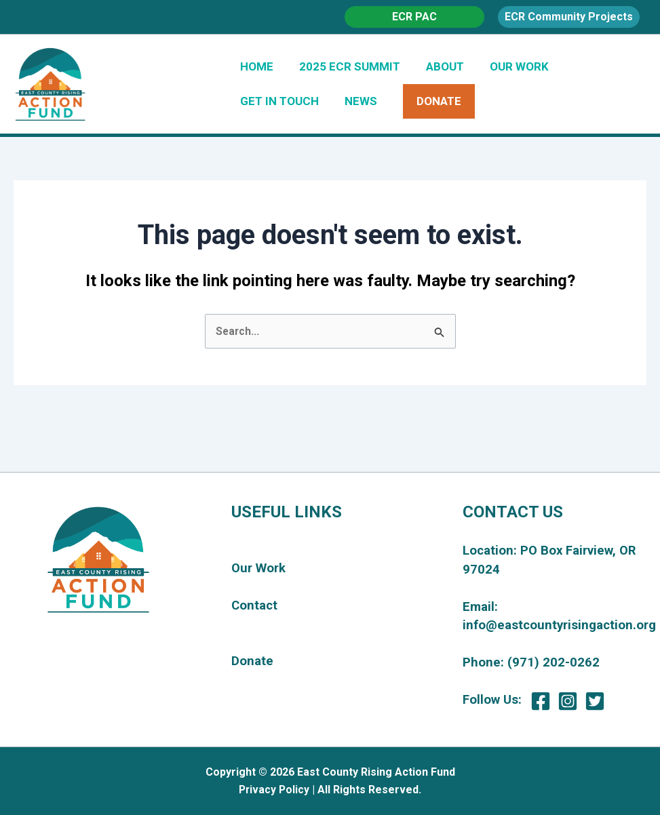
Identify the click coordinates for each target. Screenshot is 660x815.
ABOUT (438, 66)
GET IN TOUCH (278, 101)
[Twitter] (595, 701)
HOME (255, 66)
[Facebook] (540, 701)
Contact (254, 605)
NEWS (357, 101)
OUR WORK (509, 66)
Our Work (258, 568)
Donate (252, 661)
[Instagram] (568, 701)
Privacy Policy (274, 789)
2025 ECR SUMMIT (345, 66)
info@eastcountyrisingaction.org (559, 625)
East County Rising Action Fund (224, 83)
